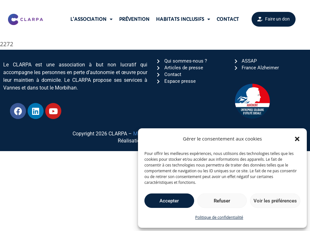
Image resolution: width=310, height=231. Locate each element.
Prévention (134, 19)
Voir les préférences (275, 201)
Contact (228, 19)
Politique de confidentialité (219, 217)
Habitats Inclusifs (183, 19)
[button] (297, 139)
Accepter (169, 201)
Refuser (222, 201)
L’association (91, 19)
